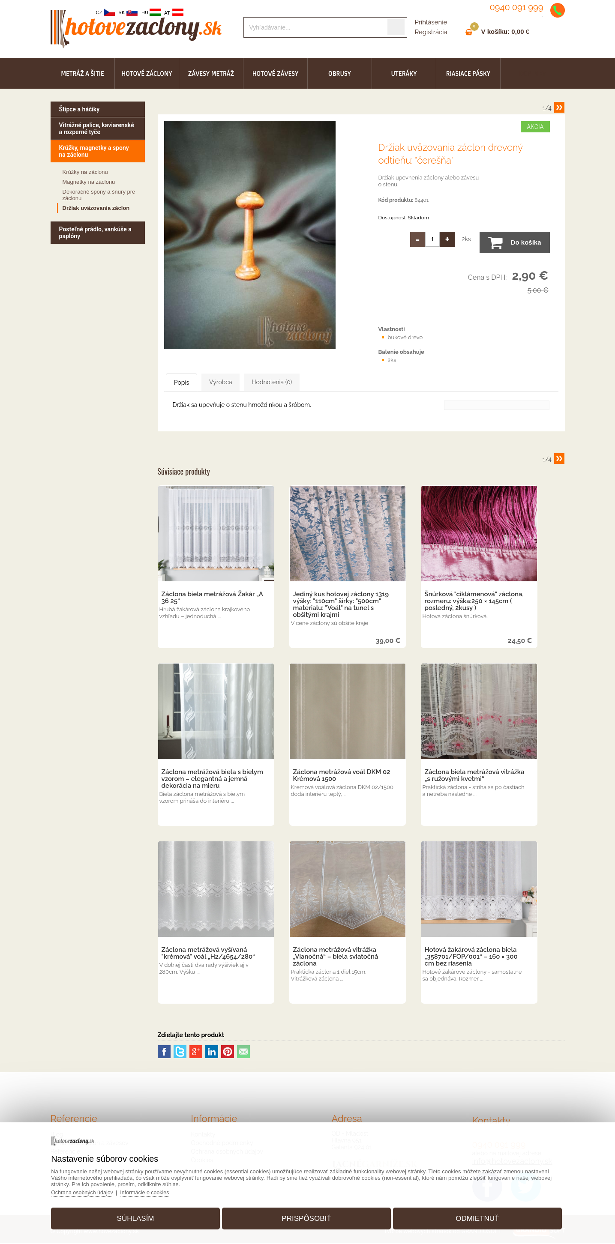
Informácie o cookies (158, 1189)
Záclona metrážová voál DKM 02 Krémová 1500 (341, 776)
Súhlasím (142, 1215)
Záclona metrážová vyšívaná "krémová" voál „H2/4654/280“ (208, 954)
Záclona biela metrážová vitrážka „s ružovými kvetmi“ (475, 776)
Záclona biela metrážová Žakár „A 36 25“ (212, 598)
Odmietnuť (470, 1215)
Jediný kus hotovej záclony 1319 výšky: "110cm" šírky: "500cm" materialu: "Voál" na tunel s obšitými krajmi (341, 605)
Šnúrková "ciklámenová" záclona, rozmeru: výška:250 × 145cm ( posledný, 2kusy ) (474, 602)
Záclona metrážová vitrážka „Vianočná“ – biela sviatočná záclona (335, 957)
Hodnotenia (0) (315, 382)
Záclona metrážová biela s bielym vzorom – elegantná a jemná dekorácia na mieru (212, 779)
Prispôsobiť (306, 1215)
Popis (192, 383)
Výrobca (246, 382)
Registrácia (431, 32)
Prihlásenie (431, 22)
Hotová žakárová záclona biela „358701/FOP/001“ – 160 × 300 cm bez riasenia (471, 957)
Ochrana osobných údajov (94, 1189)
